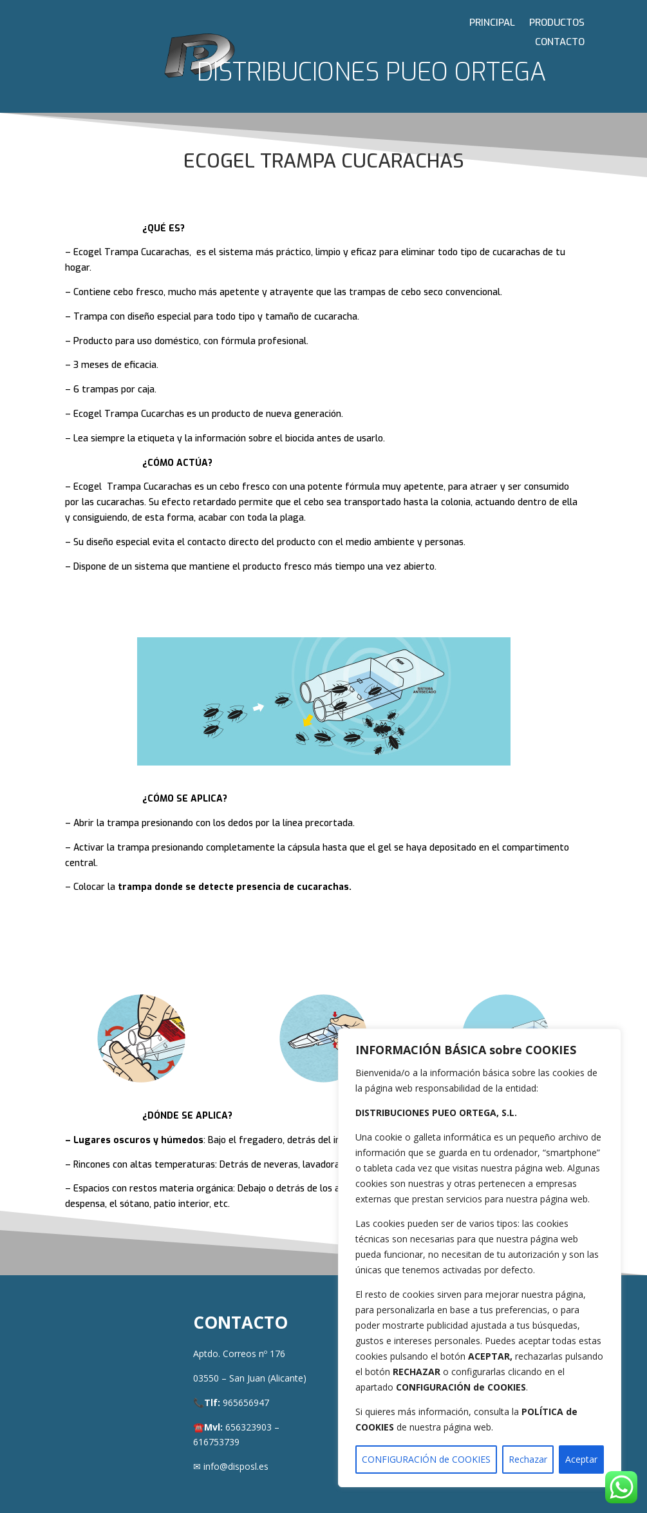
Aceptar (581, 1459)
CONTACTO (560, 42)
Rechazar (528, 1459)
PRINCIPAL (492, 23)
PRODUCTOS (557, 23)
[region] (479, 1257)
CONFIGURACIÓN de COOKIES (426, 1459)
